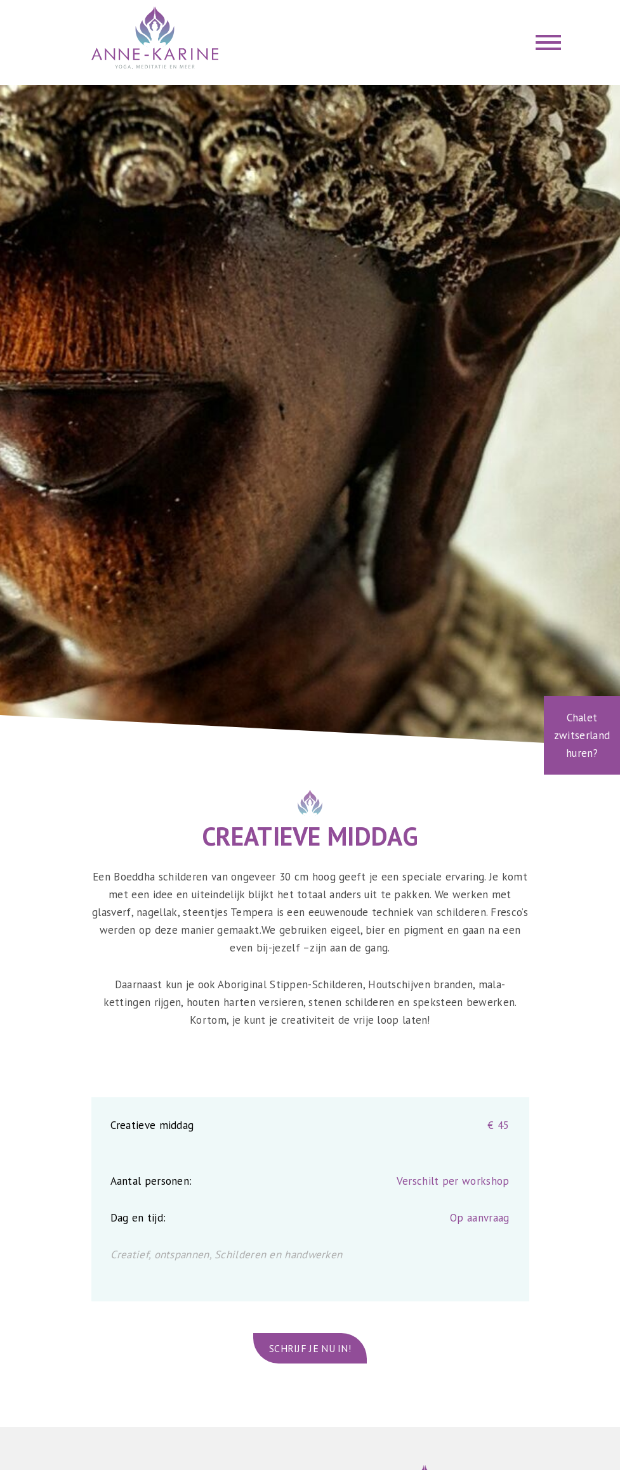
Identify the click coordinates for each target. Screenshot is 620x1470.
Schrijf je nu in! (310, 1348)
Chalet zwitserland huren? (582, 735)
